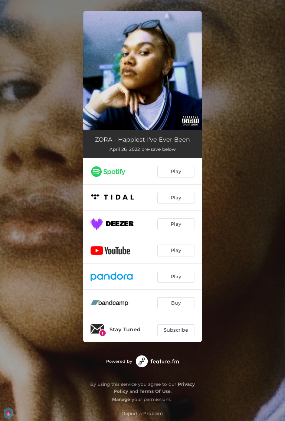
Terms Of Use (155, 391)
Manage (121, 399)
